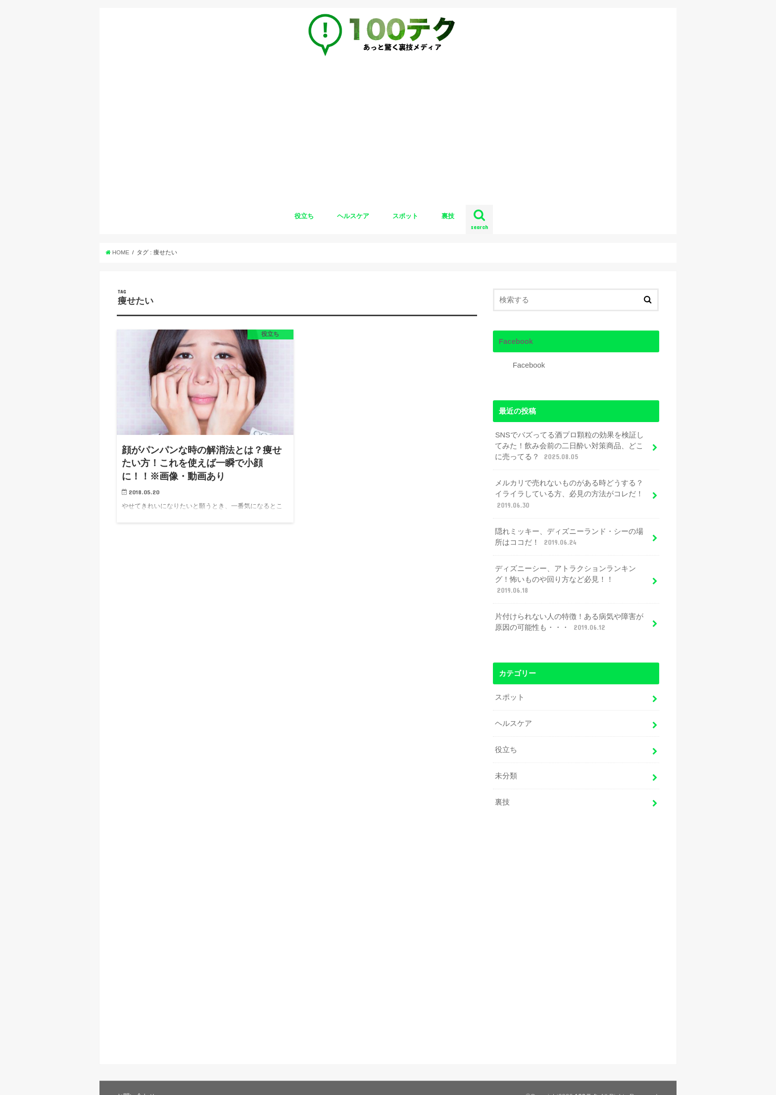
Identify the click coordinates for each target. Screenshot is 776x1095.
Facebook (516, 341)
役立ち (304, 216)
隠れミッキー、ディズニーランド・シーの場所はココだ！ (569, 537)
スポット (405, 216)
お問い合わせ (136, 1079)
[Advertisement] (388, 134)
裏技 (447, 216)
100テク (586, 1079)
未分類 (506, 776)
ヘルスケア (353, 216)
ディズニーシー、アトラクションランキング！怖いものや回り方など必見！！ (565, 580)
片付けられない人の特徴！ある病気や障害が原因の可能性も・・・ (569, 622)
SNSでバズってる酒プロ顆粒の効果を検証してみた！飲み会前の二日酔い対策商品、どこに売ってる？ (569, 446)
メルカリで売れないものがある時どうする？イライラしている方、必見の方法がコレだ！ (569, 494)
